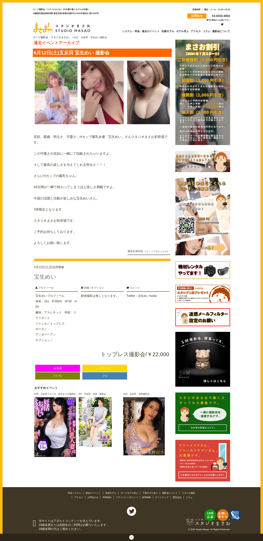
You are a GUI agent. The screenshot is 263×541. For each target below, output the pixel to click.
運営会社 (180, 496)
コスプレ (57, 372)
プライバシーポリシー (127, 496)
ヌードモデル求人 (129, 492)
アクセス (75, 496)
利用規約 (106, 496)
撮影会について (172, 492)
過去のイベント (91, 492)
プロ (104, 372)
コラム (192, 496)
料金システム (71, 492)
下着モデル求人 (151, 492)
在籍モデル (109, 492)
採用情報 (148, 496)
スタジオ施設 (192, 492)
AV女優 (58, 364)
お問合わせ (90, 496)
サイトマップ (164, 496)
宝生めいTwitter (148, 291)
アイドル (105, 364)
